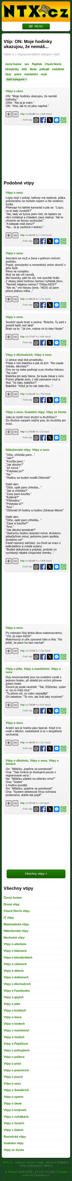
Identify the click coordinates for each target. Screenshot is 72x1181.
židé (24, 69)
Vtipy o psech (13, 1076)
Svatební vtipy (34, 412)
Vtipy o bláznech (15, 950)
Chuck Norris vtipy (17, 910)
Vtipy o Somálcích (16, 1090)
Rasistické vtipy (15, 1136)
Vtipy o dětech (14, 970)
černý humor (13, 64)
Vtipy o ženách (14, 1123)
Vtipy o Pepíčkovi (16, 1043)
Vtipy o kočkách (15, 1010)
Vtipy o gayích (13, 997)
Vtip (22, 114)
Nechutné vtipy (14, 937)
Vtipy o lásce (13, 1017)
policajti (44, 69)
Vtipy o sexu (14, 91)
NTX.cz (7, 1162)
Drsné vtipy (12, 904)
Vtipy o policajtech (16, 1050)
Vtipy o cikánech (15, 964)
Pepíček (37, 64)
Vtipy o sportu (13, 1096)
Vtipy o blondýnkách (18, 957)
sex (26, 64)
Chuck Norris (53, 64)
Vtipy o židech (13, 1129)
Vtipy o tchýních (15, 1110)
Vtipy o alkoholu (17, 760)
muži (44, 74)
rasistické (58, 69)
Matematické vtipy (16, 924)
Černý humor (13, 897)
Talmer (12, 1171)
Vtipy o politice (14, 1056)
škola (33, 69)
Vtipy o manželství (36, 668)
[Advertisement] (36, 151)
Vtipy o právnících (16, 1070)
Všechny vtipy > (36, 873)
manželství (31, 74)
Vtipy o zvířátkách (16, 1116)
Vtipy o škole (13, 1103)
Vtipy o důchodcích (19, 354)
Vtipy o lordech (14, 1023)
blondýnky (12, 69)
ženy (8, 74)
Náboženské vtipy (18, 449)
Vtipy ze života (56, 412)
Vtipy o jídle (14, 668)
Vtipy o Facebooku (17, 990)
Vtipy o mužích (14, 1037)
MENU (36, 26)
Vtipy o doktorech (16, 977)
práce (17, 74)
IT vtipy (9, 917)
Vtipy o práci (12, 1063)
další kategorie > (16, 79)
